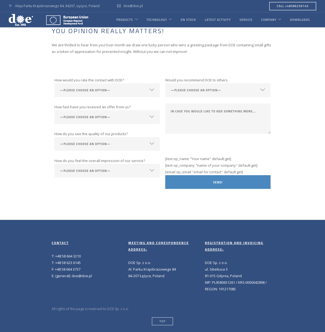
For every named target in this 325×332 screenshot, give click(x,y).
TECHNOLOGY (156, 20)
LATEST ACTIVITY (218, 20)
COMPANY (268, 20)
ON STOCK (188, 20)
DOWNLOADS (300, 20)
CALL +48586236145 (293, 6)
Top (162, 321)
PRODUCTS (124, 20)
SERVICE (245, 20)
